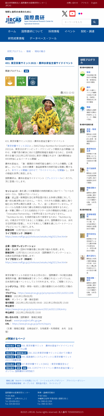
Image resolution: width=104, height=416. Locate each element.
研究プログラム (14, 51)
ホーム (12, 31)
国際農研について (32, 31)
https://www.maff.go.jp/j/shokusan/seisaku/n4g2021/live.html (36, 236)
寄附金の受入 (41, 383)
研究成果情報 (16, 38)
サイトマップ (55, 383)
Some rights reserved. (47, 412)
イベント (70, 31)
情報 (28, 51)
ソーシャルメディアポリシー (52, 380)
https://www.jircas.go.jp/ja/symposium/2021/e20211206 (45, 292)
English (94, 2)
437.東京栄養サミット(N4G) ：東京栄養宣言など (45, 363)
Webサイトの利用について (26, 380)
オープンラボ (28, 383)
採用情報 (53, 31)
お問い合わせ (72, 2)
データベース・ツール (43, 38)
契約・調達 (87, 31)
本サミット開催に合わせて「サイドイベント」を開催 (39, 170)
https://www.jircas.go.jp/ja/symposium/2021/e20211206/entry (35, 309)
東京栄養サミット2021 (19, 145)
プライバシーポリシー (75, 380)
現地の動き (40, 51)
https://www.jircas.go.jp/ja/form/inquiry (31, 323)
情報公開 (10, 380)
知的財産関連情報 (13, 383)
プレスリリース (54, 178)
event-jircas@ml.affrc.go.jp (28, 320)
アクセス (85, 2)
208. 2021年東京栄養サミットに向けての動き (50, 352)
